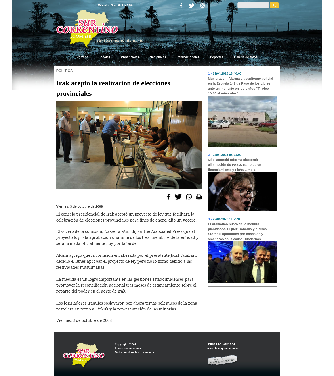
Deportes (216, 57)
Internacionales (188, 57)
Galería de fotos (246, 57)
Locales (104, 57)
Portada (85, 57)
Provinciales (130, 57)
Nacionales (158, 57)
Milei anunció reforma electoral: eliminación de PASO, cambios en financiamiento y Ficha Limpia (234, 165)
